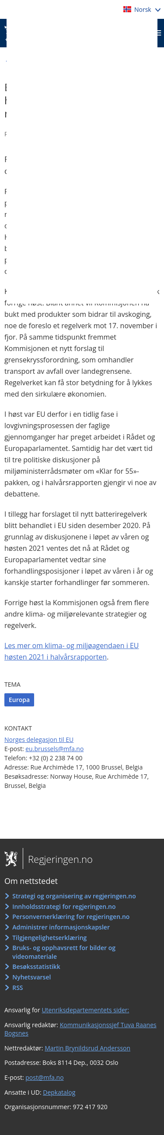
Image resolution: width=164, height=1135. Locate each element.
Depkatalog (59, 1092)
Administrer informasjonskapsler (61, 927)
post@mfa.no (44, 1077)
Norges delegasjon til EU (38, 739)
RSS (17, 987)
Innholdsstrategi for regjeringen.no (63, 906)
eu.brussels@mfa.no (54, 749)
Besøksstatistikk (36, 966)
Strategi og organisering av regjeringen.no (74, 896)
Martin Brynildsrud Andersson (87, 1048)
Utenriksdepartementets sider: (85, 1010)
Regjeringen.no (58, 859)
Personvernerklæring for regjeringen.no (70, 916)
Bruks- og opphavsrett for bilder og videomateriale (63, 952)
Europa (19, 699)
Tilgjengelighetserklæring (49, 937)
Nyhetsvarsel (31, 977)
